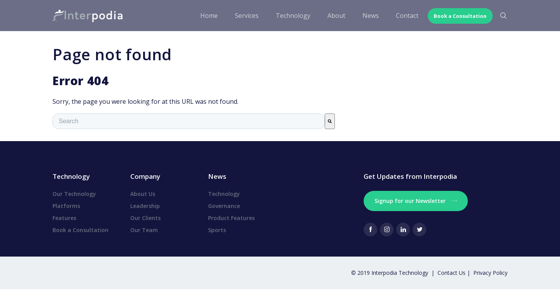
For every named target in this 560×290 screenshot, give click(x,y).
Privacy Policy (490, 272)
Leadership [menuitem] (145, 206)
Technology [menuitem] (284, 15)
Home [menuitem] (200, 15)
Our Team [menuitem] (144, 230)
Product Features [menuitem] (231, 218)
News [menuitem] (362, 15)
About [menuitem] (328, 15)
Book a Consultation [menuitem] (80, 230)
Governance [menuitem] (224, 206)
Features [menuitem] (64, 218)
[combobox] (188, 121)
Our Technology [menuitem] (74, 193)
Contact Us (452, 272)
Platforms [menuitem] (66, 206)
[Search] (330, 121)
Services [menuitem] (238, 15)
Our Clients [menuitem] (145, 218)
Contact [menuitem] (398, 15)
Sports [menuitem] (217, 230)
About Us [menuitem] (142, 193)
